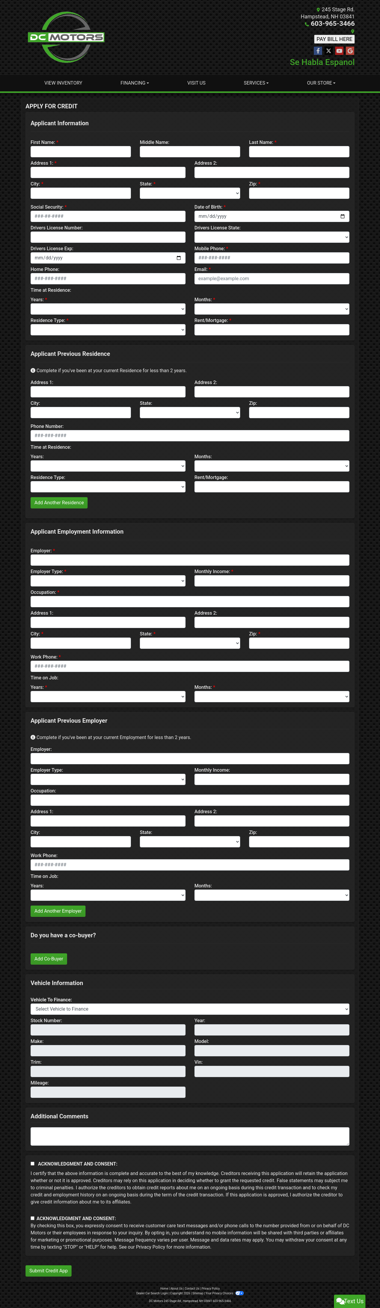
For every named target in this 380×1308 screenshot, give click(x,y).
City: (35, 183)
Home (164, 1288)
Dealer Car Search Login (152, 1293)
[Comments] (190, 1136)
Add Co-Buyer (48, 958)
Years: (37, 299)
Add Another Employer (58, 911)
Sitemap (197, 1293)
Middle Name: (154, 142)
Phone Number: (47, 426)
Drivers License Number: (57, 227)
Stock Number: (46, 1020)
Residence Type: (48, 320)
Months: (203, 299)
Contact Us (192, 1288)
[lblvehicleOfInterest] (190, 1008)
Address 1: (42, 163)
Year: (199, 1020)
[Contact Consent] (32, 1218)
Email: (201, 269)
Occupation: (43, 592)
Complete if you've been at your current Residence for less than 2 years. (109, 370)
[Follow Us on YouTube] (339, 50)
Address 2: (205, 163)
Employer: (41, 550)
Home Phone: (45, 269)
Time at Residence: (51, 290)
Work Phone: (44, 656)
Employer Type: (47, 571)
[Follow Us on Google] (350, 50)
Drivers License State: (217, 227)
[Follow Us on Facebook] (318, 50)
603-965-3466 (337, 23)
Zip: (253, 183)
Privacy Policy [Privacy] (211, 1288)
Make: (37, 1041)
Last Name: (261, 142)
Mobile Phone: (209, 248)
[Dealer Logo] (66, 37)
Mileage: (40, 1082)
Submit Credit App (48, 1270)
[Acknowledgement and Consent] (32, 1163)
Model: (201, 1041)
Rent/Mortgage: (211, 320)
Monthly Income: (212, 571)
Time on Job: (44, 677)
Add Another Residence (59, 502)
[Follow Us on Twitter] (328, 50)
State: (146, 183)
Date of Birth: (208, 207)
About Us (176, 1288)
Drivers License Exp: (52, 248)
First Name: (43, 142)
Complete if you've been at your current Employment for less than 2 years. (111, 737)
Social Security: (47, 207)
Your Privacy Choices (224, 1293)
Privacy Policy (150, 1247)
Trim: (36, 1062)
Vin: (198, 1062)
